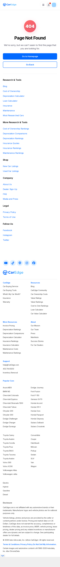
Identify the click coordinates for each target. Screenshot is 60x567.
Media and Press (10, 199)
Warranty (6, 302)
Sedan (33, 455)
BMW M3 (6, 391)
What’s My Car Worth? (11, 294)
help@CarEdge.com (11, 365)
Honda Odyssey (37, 419)
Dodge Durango (9, 426)
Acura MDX (7, 388)
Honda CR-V (36, 407)
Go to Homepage (30, 56)
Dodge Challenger (10, 419)
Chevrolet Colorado (11, 395)
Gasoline (6, 491)
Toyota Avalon (8, 439)
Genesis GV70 (36, 399)
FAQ (5, 194)
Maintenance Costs (10, 349)
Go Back (30, 64)
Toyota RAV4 (8, 451)
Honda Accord (36, 403)
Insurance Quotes (11, 143)
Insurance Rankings (12, 148)
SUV (32, 459)
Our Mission (35, 326)
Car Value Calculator (39, 314)
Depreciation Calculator (14, 96)
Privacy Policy (9, 212)
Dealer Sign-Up (10, 189)
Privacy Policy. (26, 544)
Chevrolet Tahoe (9, 407)
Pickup (33, 451)
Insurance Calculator (11, 345)
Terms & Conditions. (11, 544)
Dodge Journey (37, 388)
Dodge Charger (9, 423)
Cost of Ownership (11, 91)
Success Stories (37, 341)
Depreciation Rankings (13, 138)
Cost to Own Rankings (39, 306)
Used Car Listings (11, 171)
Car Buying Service (10, 286)
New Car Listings (10, 166)
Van (32, 462)
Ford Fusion (35, 391)
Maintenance (9, 110)
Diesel (5, 494)
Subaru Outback (37, 423)
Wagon (33, 466)
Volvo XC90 (8, 466)
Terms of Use (9, 217)
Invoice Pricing (9, 326)
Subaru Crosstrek (38, 426)
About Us (7, 184)
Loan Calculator (10, 101)
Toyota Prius (8, 447)
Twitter (6, 240)
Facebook (7, 230)
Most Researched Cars (13, 115)
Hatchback (35, 443)
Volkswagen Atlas (10, 470)
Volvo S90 (7, 462)
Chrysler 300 (8, 415)
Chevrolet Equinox (10, 399)
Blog (5, 86)
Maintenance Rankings (13, 153)
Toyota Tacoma (9, 455)
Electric (6, 483)
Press (33, 333)
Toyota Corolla (9, 443)
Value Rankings (37, 302)
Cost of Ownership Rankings (16, 128)
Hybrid (5, 487)
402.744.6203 (8, 369)
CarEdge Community (39, 290)
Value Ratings (36, 298)
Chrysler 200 (8, 411)
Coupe (33, 439)
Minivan (34, 447)
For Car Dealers (37, 345)
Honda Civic (35, 411)
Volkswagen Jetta (10, 474)
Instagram (7, 235)
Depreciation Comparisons (15, 133)
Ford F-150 (35, 395)
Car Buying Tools (10, 290)
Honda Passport (37, 415)
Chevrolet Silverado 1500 (13, 403)
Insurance (7, 106)
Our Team (35, 329)
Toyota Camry (8, 435)
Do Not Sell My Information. (44, 544)
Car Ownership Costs (39, 294)
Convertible (35, 435)
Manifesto (35, 337)
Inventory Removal (10, 373)
